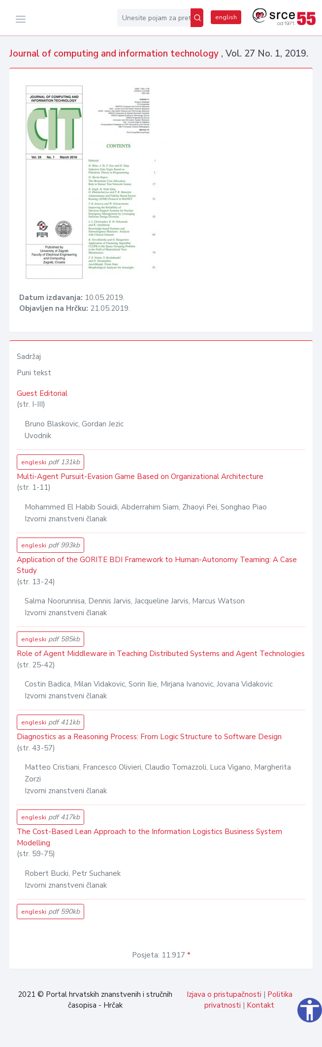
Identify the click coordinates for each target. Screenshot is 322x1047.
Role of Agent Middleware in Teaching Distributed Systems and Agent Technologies (161, 653)
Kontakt (260, 1005)
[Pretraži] (197, 17)
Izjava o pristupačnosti (224, 994)
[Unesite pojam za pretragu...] (154, 17)
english (226, 17)
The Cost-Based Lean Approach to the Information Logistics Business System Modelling (149, 837)
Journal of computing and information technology (115, 53)
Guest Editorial (42, 393)
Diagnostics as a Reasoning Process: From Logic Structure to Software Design (149, 737)
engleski (50, 462)
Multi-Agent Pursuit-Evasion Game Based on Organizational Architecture (140, 476)
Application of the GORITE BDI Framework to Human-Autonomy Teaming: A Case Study (157, 565)
